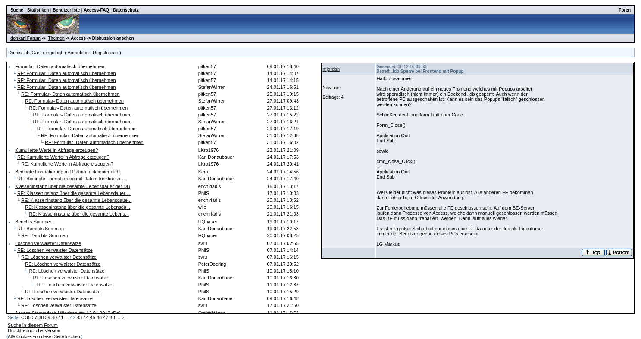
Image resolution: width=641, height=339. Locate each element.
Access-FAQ (96, 10)
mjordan (331, 69)
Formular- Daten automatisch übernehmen (59, 66)
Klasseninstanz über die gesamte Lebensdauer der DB (72, 186)
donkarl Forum (25, 38)
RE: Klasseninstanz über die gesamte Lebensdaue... (76, 200)
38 (41, 317)
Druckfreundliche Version (34, 330)
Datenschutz (125, 10)
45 (92, 317)
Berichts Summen (34, 221)
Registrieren (105, 52)
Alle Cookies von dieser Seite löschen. (44, 336)
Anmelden (78, 52)
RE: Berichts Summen (40, 228)
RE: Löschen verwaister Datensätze (55, 250)
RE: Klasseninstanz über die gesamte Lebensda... (77, 207)
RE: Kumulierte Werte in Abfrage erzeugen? (63, 157)
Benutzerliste (66, 10)
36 (28, 317)
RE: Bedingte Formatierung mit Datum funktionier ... (71, 178)
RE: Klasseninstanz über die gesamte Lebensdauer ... (74, 193)
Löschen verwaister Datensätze (48, 243)
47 (105, 317)
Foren (625, 10)
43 (79, 317)
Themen (56, 38)
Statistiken (38, 10)
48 (112, 317)
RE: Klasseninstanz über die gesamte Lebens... (79, 214)
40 (54, 317)
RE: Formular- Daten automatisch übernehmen (66, 73)
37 (34, 317)
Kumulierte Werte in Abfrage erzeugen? (56, 150)
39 (47, 317)
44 (85, 317)
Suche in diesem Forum (33, 325)
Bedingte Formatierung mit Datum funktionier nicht (68, 171)
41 (60, 317)
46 (99, 317)
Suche (16, 10)
